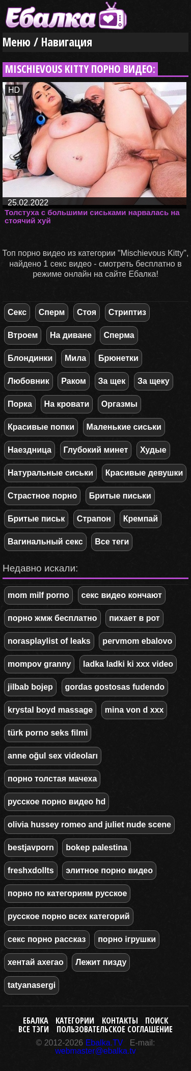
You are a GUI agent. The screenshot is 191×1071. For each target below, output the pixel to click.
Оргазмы (119, 404)
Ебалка (35, 1020)
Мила (75, 358)
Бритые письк (36, 518)
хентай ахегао (36, 962)
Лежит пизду (100, 962)
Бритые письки (120, 495)
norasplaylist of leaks (49, 641)
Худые (153, 450)
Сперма (118, 335)
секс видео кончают (121, 595)
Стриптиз (127, 312)
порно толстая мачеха (52, 778)
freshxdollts (31, 870)
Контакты (120, 1020)
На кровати (67, 404)
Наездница (29, 450)
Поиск (156, 1020)
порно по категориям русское (67, 893)
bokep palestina (96, 847)
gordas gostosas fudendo (115, 687)
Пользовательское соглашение (115, 1029)
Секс (17, 312)
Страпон (94, 518)
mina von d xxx (134, 710)
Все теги (112, 541)
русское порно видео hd (56, 801)
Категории (75, 1020)
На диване (71, 335)
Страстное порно (42, 495)
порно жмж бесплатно (52, 618)
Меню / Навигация (47, 42)
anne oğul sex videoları (53, 755)
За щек (112, 381)
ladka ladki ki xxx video (128, 664)
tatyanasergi (32, 985)
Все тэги (33, 1029)
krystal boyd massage (50, 710)
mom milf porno (38, 595)
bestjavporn (31, 847)
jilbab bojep (30, 687)
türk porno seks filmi (48, 732)
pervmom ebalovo (137, 641)
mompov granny (39, 664)
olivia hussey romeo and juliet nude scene (89, 824)
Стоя (86, 312)
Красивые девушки (144, 472)
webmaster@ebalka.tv (95, 1051)
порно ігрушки (127, 939)
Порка (20, 404)
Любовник (28, 381)
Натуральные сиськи (50, 472)
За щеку (154, 381)
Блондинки (30, 358)
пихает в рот (134, 618)
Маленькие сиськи (124, 427)
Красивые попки (41, 427)
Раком (73, 381)
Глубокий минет (96, 450)
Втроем (23, 335)
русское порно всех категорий (69, 916)
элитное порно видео (109, 870)
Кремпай (140, 518)
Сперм (52, 312)
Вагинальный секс (45, 541)
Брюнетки (118, 358)
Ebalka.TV (104, 1042)
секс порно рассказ (47, 939)
